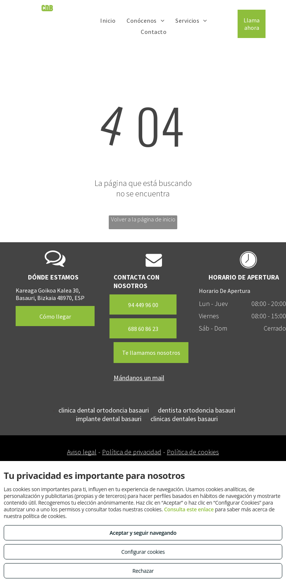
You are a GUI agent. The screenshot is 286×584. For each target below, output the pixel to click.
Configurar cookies (143, 551)
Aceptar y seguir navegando (142, 532)
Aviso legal (81, 452)
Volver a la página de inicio (143, 219)
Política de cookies (193, 452)
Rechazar (142, 570)
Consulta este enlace (188, 509)
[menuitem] (108, 20)
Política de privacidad (131, 452)
